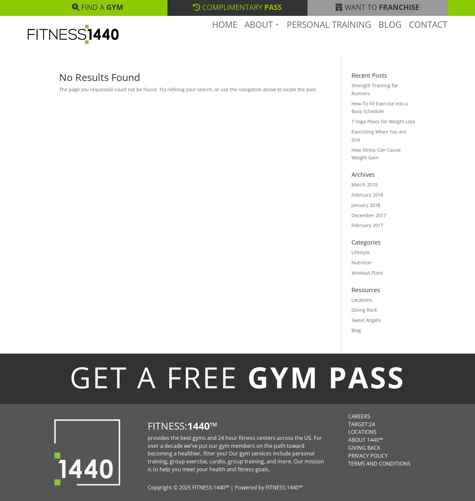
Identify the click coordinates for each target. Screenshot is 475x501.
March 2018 (364, 184)
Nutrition (361, 262)
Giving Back (364, 310)
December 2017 (368, 215)
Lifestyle (360, 252)
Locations (361, 300)
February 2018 (367, 195)
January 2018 (365, 205)
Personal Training (329, 36)
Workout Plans (367, 273)
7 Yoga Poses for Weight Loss (383, 121)
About (258, 36)
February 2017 (367, 225)
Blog (390, 36)
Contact (428, 36)
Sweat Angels (366, 320)
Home (224, 36)
